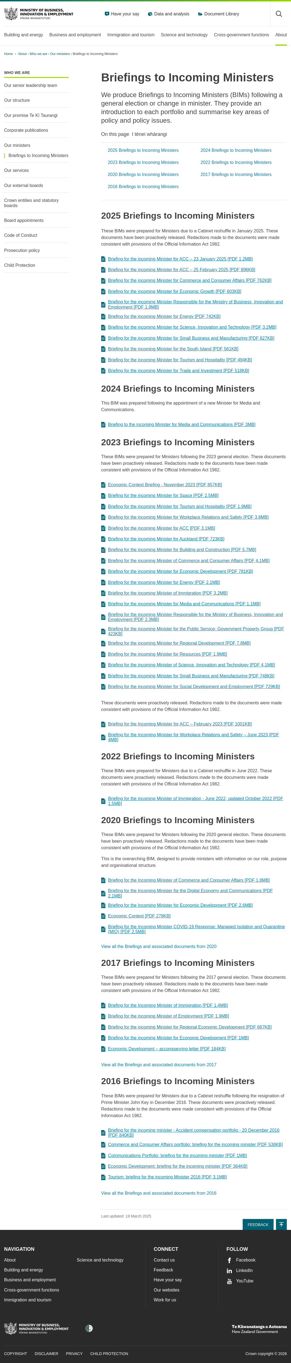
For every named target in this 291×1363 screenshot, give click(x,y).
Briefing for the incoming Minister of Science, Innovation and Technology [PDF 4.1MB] (188, 665)
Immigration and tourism (27, 1300)
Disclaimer (46, 1353)
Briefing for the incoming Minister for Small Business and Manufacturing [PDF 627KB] (187, 338)
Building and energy (23, 1270)
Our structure (17, 100)
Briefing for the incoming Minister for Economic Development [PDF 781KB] (177, 571)
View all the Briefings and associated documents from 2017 (159, 1064)
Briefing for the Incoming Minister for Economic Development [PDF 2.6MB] (177, 905)
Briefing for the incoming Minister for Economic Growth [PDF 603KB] (171, 291)
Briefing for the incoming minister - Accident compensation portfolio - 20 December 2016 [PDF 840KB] (190, 1132)
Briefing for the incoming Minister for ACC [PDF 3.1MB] (158, 528)
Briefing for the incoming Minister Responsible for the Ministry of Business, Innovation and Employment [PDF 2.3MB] (192, 617)
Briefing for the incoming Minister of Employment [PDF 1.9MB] (165, 1016)
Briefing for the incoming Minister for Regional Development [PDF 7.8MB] (176, 643)
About (23, 54)
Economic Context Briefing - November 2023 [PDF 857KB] (161, 485)
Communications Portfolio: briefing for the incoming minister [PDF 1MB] (174, 1155)
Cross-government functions (31, 1290)
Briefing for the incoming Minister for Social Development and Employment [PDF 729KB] (190, 686)
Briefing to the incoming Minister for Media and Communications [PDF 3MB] (178, 424)
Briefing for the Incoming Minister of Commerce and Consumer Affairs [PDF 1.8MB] (185, 880)
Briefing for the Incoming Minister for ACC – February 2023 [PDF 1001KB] (176, 724)
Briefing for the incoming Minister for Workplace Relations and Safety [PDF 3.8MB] (185, 517)
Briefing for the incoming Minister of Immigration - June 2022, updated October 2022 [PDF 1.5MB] (192, 801)
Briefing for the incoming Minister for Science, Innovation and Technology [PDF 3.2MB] (188, 327)
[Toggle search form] (278, 13)
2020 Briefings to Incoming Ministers (143, 174)
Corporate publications (26, 130)
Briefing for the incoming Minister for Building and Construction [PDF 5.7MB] (178, 550)
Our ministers (60, 54)
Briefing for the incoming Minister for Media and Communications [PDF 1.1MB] (181, 604)
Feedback (163, 1270)
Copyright (15, 1353)
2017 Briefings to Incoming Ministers (236, 174)
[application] (284, 54)
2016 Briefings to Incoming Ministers (143, 186)
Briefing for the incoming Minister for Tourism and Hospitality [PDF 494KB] (176, 360)
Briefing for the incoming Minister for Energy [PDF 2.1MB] (160, 582)
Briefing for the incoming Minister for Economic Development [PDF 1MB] (175, 1038)
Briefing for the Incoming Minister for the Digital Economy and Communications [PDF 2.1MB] (187, 893)
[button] (281, 1224)
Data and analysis (171, 14)
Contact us (164, 1260)
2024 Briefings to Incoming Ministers (236, 150)
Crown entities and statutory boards (31, 203)
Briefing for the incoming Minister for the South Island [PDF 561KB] (169, 349)
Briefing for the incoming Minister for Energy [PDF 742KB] (161, 316)
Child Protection (19, 265)
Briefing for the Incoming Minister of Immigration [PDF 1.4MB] (164, 1005)
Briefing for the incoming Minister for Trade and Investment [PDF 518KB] (175, 370)
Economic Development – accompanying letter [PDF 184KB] (163, 1049)
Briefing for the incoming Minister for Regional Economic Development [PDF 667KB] (186, 1027)
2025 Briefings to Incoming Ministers (143, 150)
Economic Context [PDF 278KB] (136, 916)
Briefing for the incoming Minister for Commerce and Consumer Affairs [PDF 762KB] (186, 281)
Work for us (165, 1300)
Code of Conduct (20, 235)
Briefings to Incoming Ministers (38, 155)
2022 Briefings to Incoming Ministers (236, 162)
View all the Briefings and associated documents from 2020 (159, 946)
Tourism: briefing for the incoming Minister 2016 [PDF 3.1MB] (164, 1177)
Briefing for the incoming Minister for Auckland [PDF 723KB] (162, 539)
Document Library (221, 14)
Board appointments (23, 220)
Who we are (39, 54)
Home (8, 54)
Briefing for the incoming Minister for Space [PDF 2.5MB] (160, 496)
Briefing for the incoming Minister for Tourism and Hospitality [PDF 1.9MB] (176, 506)
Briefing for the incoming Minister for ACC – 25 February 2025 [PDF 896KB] (178, 270)
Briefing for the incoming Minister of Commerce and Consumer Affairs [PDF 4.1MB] (185, 561)
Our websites (166, 1290)
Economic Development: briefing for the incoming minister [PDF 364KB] (174, 1166)
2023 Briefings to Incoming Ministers (143, 162)
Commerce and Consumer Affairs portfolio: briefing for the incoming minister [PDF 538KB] (192, 1144)
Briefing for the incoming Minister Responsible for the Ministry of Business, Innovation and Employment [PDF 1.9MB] (192, 304)
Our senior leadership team (30, 85)
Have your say (124, 14)
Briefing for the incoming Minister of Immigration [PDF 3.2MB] (164, 593)
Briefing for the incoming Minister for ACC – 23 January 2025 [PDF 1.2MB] (177, 259)
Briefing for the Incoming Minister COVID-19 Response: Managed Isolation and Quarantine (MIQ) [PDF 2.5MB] (193, 929)
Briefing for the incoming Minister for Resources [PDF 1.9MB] (164, 654)
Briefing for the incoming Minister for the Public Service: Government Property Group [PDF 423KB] (192, 631)
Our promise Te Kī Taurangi (30, 115)
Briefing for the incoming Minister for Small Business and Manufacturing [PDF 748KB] (187, 676)
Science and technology (100, 1260)
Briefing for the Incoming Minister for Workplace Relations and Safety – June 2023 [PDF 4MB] (190, 737)
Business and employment (30, 1279)
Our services (16, 170)
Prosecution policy (22, 250)
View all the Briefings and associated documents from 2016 (159, 1193)
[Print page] (271, 54)
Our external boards (23, 185)
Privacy (74, 1353)
